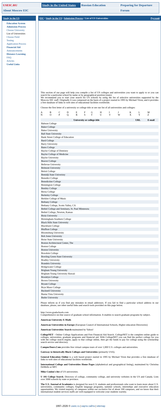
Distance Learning (16, 54)
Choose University (16, 30)
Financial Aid (13, 47)
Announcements (14, 50)
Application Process (16, 44)
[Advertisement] (99, 55)
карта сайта (88, 406)
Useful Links (13, 64)
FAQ (9, 57)
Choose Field (13, 37)
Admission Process (16, 26)
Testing (10, 40)
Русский (155, 18)
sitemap (101, 406)
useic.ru (75, 406)
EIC (42, 18)
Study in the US (11, 18)
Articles (10, 61)
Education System (16, 23)
